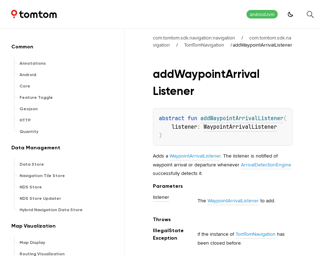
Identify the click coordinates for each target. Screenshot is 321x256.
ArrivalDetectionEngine (266, 164)
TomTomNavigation (204, 44)
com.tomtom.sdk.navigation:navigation (194, 37)
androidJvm (262, 14)
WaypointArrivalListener (240, 126)
